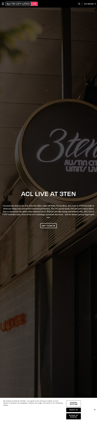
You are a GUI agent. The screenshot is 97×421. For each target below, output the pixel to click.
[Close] (94, 411)
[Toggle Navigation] (4, 4)
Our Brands (90, 4)
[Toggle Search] (79, 4)
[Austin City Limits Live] (21, 3)
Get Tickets (48, 226)
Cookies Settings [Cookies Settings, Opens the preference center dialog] (74, 405)
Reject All (73, 412)
